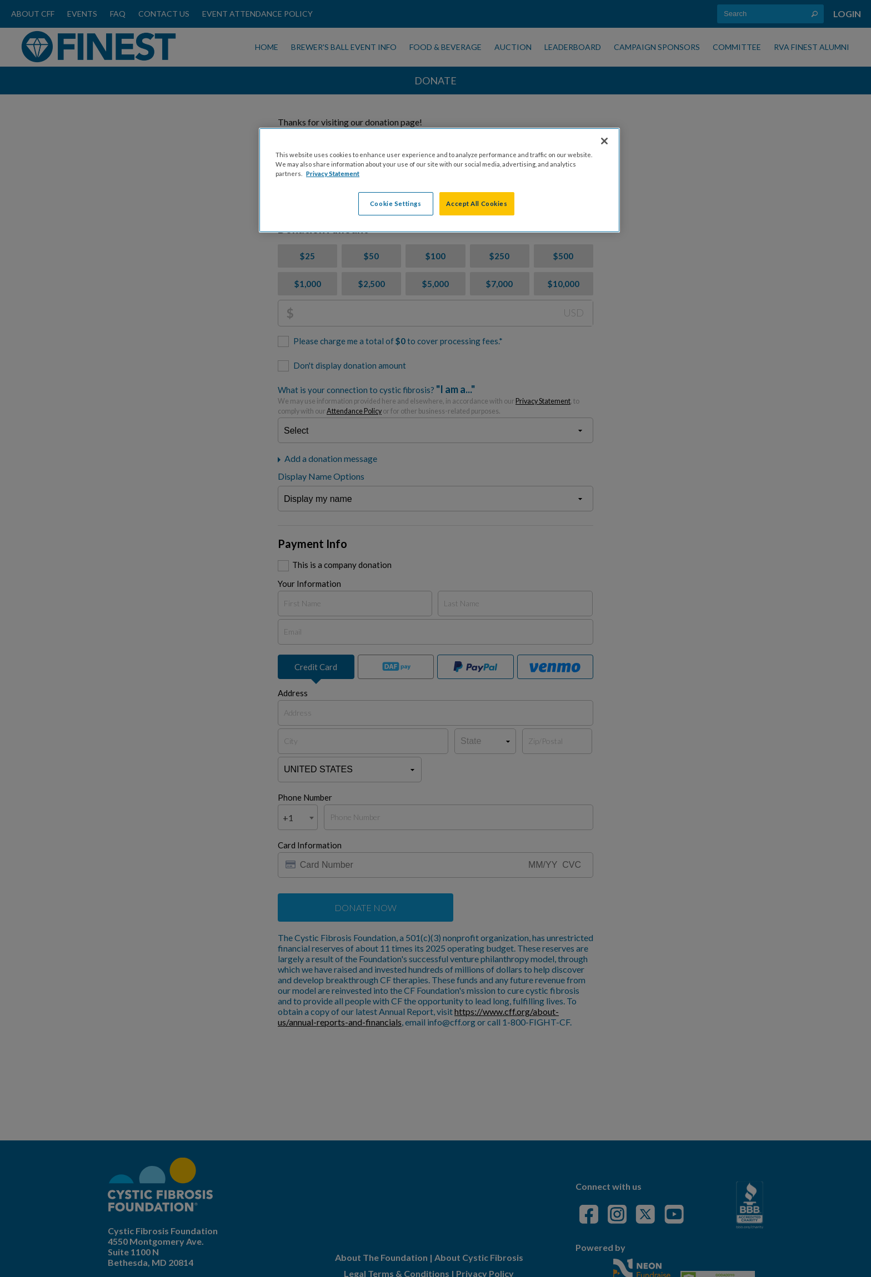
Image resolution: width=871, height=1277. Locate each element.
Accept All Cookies (476, 203)
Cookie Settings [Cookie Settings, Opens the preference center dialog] (396, 203)
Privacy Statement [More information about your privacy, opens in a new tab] (332, 173)
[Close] (604, 141)
